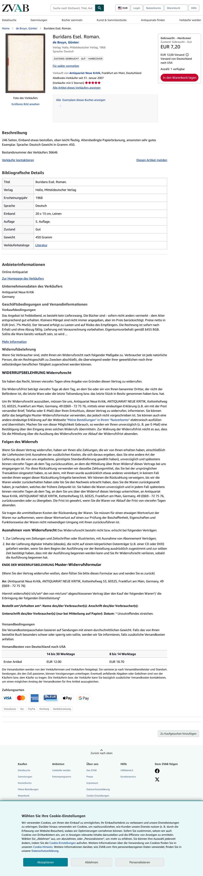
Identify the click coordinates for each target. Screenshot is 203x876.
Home (6, 28)
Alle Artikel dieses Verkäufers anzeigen (77, 87)
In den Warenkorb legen (179, 78)
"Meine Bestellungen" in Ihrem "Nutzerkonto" (98, 420)
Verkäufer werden (190, 20)
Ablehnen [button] (91, 862)
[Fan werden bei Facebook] (157, 771)
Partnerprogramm (61, 776)
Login (136, 8)
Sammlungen (39, 20)
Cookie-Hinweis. (43, 846)
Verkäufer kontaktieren (18, 160)
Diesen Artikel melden (151, 160)
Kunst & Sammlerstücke (111, 20)
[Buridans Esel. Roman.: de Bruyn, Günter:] (25, 63)
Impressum (92, 782)
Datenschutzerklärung (98, 789)
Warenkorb (23, 795)
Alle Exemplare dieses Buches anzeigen (80, 100)
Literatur (41, 245)
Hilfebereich (127, 770)
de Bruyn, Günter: (26, 28)
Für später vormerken (66, 65)
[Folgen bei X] (157, 780)
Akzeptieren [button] (45, 862)
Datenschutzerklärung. (45, 850)
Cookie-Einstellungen (62, 842)
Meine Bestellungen (28, 789)
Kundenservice (128, 776)
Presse (89, 776)
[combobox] (73, 8)
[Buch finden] (99, 8)
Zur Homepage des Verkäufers (23, 278)
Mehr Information (14, 342)
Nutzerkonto (153, 8)
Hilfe (194, 8)
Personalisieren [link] (139, 862)
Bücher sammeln (72, 20)
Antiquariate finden (153, 20)
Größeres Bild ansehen (25, 104)
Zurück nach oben (101, 753)
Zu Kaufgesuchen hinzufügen (178, 733)
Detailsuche (9, 20)
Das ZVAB (91, 770)
